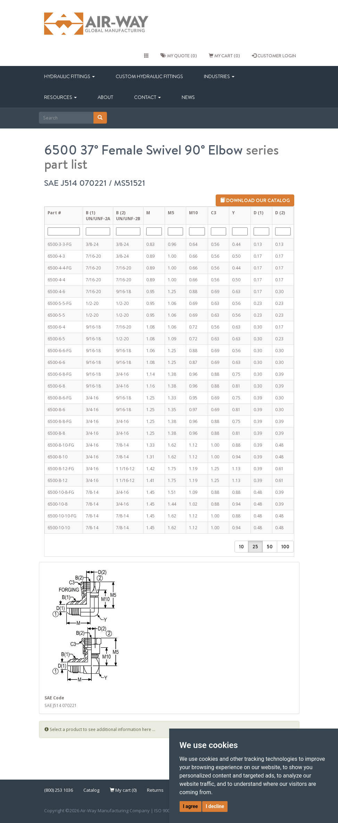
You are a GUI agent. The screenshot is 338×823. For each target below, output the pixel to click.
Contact (147, 97)
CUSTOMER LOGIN (274, 55)
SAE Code (54, 697)
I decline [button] (215, 806)
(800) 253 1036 (58, 790)
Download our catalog (255, 200)
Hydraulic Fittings (69, 76)
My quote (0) (178, 55)
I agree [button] (190, 806)
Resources (60, 97)
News (188, 97)
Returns (155, 790)
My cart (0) (224, 55)
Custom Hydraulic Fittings (149, 76)
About (105, 97)
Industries (219, 76)
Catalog (91, 790)
